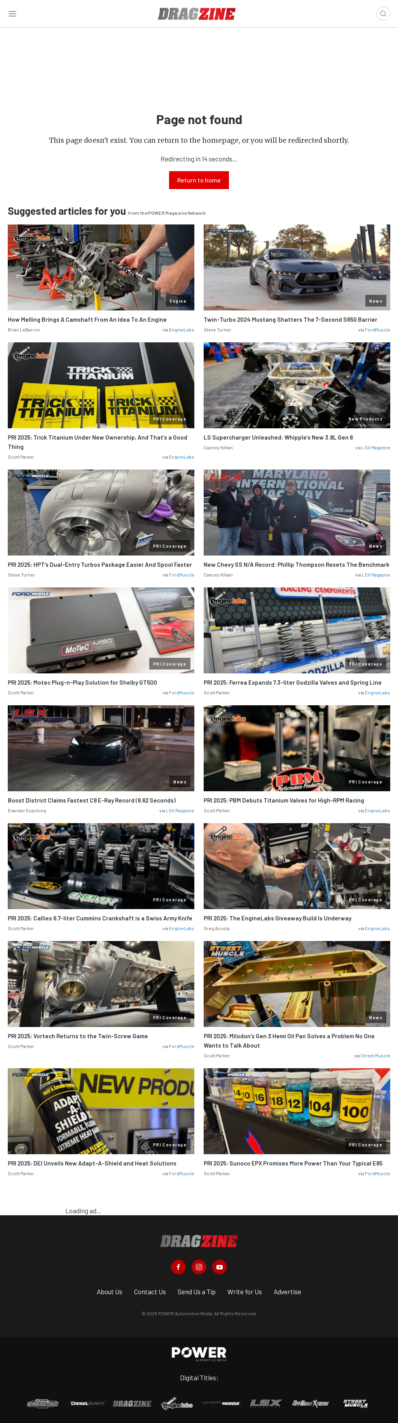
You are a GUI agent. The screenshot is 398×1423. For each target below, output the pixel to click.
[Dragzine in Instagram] (199, 1267)
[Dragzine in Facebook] (178, 1267)
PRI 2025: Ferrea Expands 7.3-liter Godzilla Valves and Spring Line (293, 682)
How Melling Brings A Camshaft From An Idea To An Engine (87, 319)
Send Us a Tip (197, 1291)
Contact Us (150, 1291)
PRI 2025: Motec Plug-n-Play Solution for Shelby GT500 (82, 682)
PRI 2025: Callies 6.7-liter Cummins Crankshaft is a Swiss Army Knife (100, 918)
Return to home (199, 180)
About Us (109, 1291)
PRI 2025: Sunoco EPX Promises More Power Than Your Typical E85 (293, 1163)
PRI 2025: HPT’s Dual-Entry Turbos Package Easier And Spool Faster (100, 564)
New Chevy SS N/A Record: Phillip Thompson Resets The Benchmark (296, 564)
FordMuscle (377, 329)
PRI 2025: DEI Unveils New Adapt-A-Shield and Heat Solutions (92, 1163)
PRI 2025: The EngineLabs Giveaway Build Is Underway (277, 918)
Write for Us (244, 1291)
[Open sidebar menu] (12, 14)
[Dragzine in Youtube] (219, 1267)
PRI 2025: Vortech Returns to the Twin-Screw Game (78, 1035)
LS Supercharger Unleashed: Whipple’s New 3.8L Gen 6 (278, 437)
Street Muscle (375, 1055)
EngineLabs (181, 329)
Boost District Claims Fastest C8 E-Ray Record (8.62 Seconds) (92, 800)
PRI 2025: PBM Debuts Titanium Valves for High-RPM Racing (284, 800)
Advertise (287, 1291)
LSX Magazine (376, 447)
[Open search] (383, 14)
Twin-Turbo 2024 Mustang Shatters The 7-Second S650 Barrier (291, 319)
